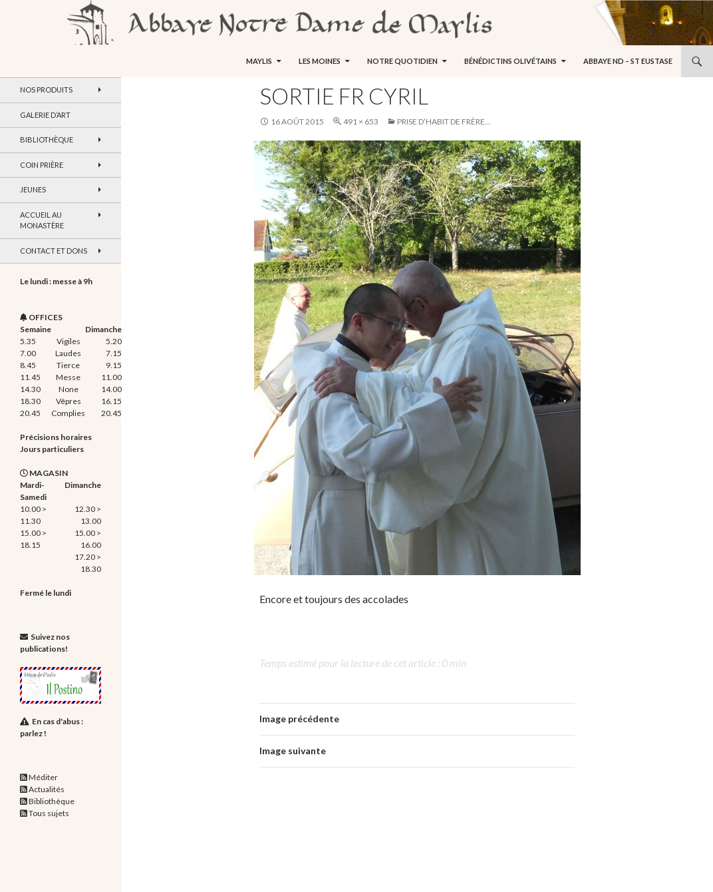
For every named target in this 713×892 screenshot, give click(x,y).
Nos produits (46, 89)
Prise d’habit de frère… (444, 121)
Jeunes (33, 189)
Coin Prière (41, 164)
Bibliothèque (46, 139)
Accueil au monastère (42, 220)
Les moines (320, 61)
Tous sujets (49, 813)
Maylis (259, 61)
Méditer (43, 777)
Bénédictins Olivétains (510, 61)
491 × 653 (360, 121)
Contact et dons (53, 250)
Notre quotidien (402, 61)
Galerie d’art (45, 115)
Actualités (47, 789)
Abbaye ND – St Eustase (627, 61)
